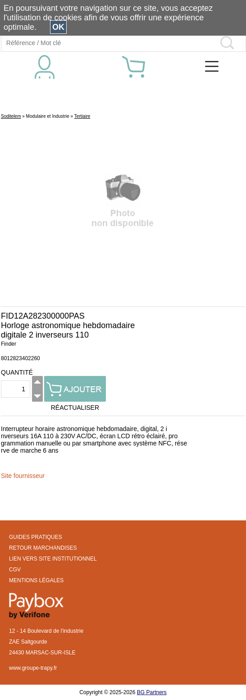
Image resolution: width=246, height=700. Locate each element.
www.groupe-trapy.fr (33, 668)
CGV (15, 569)
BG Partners (152, 692)
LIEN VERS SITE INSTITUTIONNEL (53, 559)
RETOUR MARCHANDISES (43, 548)
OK (58, 27)
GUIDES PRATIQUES (35, 537)
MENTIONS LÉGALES (36, 580)
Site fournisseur (23, 475)
